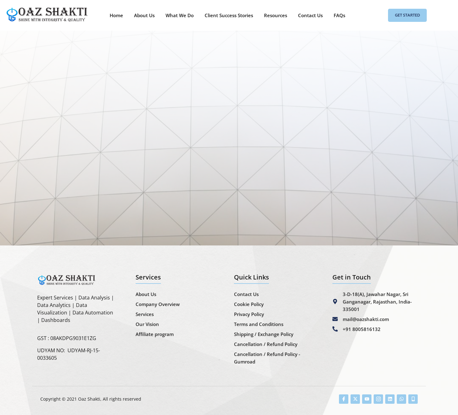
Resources (275, 15)
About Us (144, 15)
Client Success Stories (229, 15)
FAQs (339, 15)
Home (116, 15)
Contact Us (310, 15)
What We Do (180, 15)
